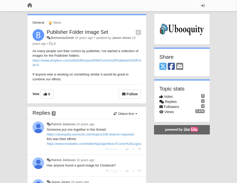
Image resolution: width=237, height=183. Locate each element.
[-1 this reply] (139, 149)
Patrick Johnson (63, 124)
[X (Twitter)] (162, 66)
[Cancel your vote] (133, 149)
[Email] (179, 66)
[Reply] (111, 149)
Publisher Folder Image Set (77, 32)
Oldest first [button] (125, 114)
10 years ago (85, 124)
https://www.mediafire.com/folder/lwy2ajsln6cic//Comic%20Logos (94, 144)
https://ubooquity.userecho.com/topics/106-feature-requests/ (90, 134)
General (38, 22)
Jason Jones (121, 38)
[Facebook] (171, 66)
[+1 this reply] (127, 149)
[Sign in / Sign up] (202, 5)
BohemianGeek (62, 38)
